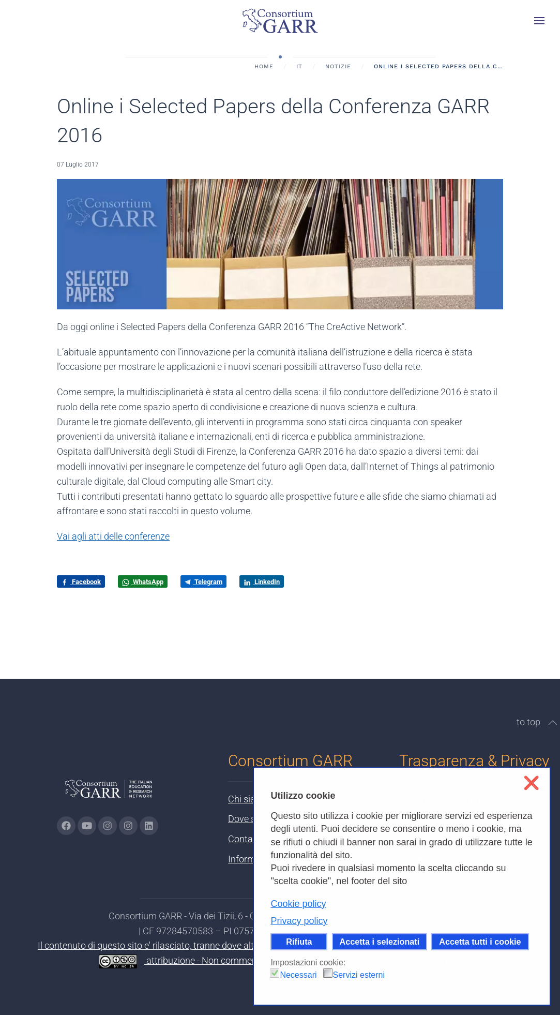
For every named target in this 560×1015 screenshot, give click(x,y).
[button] (539, 20)
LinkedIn (262, 582)
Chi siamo (248, 799)
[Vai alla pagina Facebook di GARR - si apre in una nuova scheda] (66, 825)
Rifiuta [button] (299, 941)
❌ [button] (531, 783)
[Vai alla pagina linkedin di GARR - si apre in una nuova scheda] (149, 825)
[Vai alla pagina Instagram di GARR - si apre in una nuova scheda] (107, 825)
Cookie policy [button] (298, 904)
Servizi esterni (359, 975)
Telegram (203, 582)
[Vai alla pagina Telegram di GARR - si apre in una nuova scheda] (128, 825)
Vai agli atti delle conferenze (113, 536)
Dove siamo (252, 818)
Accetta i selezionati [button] (380, 941)
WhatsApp (142, 582)
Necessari (298, 975)
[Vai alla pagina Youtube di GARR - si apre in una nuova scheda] (87, 825)
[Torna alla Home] (280, 20)
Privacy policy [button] (298, 921)
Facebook (81, 582)
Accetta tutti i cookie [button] (480, 941)
